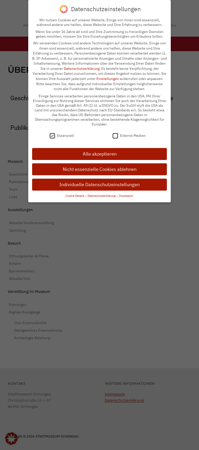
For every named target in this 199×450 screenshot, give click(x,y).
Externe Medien (129, 132)
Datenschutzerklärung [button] (102, 192)
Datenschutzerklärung (82, 65)
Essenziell (62, 132)
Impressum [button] (126, 192)
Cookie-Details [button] (75, 192)
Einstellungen (107, 75)
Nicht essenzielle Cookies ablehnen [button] (100, 166)
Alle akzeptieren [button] (100, 150)
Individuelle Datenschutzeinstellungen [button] (99, 181)
